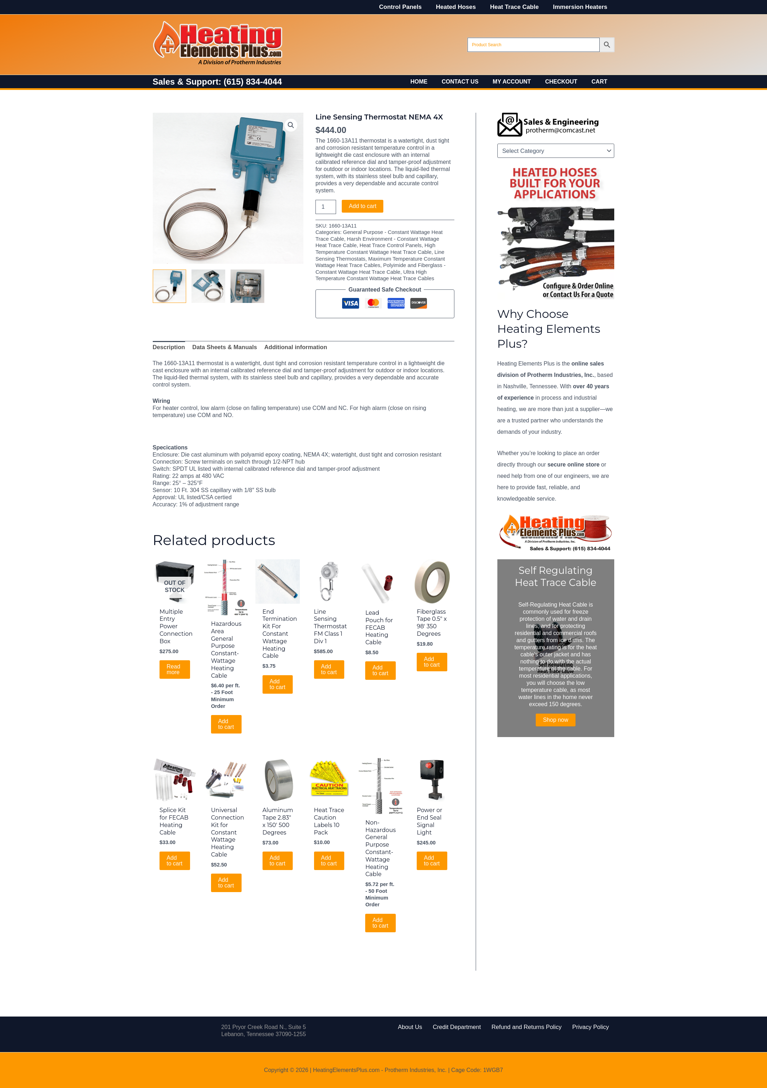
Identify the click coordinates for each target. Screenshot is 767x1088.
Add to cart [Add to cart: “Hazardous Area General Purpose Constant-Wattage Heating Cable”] (226, 721)
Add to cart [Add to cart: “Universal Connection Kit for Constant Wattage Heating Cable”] (226, 879)
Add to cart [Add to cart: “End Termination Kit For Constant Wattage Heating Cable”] (277, 681)
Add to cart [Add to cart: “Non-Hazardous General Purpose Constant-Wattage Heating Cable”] (380, 918)
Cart (601, 82)
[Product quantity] (325, 207)
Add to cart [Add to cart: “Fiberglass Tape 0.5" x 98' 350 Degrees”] (432, 659)
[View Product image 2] (208, 286)
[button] (291, 124)
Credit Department (461, 1027)
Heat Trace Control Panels (376, 245)
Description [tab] (168, 345)
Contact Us (470, 82)
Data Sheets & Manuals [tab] (222, 345)
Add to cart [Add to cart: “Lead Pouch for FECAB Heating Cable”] (380, 668)
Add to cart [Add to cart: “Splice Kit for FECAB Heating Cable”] (175, 857)
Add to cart (362, 206)
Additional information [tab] (291, 345)
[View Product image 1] (170, 286)
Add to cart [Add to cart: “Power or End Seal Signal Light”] (432, 857)
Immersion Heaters (581, 7)
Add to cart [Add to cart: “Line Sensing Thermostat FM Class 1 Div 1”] (329, 667)
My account (519, 82)
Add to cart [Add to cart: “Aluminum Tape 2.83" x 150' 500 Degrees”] (277, 857)
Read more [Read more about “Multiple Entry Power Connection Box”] (173, 667)
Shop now (555, 720)
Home (431, 82)
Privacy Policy (581, 1027)
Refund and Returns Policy (523, 1027)
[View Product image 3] (247, 286)
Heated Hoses (461, 7)
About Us (420, 1027)
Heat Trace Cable (517, 7)
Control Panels (408, 7)
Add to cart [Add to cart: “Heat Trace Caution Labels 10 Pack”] (329, 857)
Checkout (565, 82)
